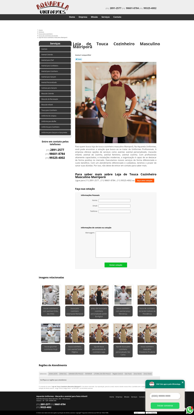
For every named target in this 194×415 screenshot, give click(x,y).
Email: (111, 206)
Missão (94, 17)
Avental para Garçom (48, 77)
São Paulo (128, 374)
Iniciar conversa (165, 405)
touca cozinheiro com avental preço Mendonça (123, 311)
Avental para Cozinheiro (49, 71)
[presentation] (96, 220)
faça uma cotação (144, 180)
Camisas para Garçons (49, 88)
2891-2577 (115, 8)
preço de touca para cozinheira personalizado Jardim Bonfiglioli (99, 312)
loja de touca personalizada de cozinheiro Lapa (99, 349)
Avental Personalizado (49, 82)
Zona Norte (138, 374)
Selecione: (43, 374)
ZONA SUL (63, 374)
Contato (117, 17)
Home (72, 17)
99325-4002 (150, 8)
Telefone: (110, 211)
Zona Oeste (148, 374)
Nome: (111, 200)
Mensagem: (107, 244)
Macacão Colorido (47, 93)
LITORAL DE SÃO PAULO (102, 374)
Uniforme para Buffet (49, 121)
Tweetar (78, 59)
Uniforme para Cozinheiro (50, 127)
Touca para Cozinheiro (49, 110)
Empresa (83, 17)
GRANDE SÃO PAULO (76, 374)
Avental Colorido (47, 55)
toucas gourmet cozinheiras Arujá (50, 347)
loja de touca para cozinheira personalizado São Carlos (123, 350)
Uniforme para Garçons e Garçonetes (54, 132)
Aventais (44, 49)
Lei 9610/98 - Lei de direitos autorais (82, 388)
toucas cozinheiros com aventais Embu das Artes (50, 311)
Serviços (106, 17)
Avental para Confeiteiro (50, 66)
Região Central (118, 374)
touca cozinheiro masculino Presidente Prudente (147, 349)
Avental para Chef (47, 60)
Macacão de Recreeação (50, 99)
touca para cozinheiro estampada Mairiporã (74, 311)
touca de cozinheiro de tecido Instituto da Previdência (147, 311)
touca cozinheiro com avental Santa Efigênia (75, 349)
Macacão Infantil (47, 105)
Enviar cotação (115, 265)
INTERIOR (88, 374)
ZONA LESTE (53, 374)
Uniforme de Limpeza (49, 116)
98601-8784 (132, 8)
